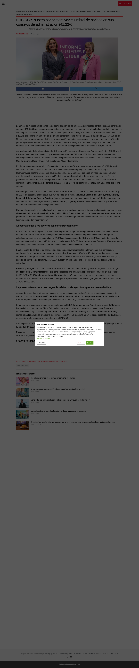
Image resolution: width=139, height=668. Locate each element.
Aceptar (89, 343)
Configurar (41, 343)
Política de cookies (44, 339)
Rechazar (81, 343)
